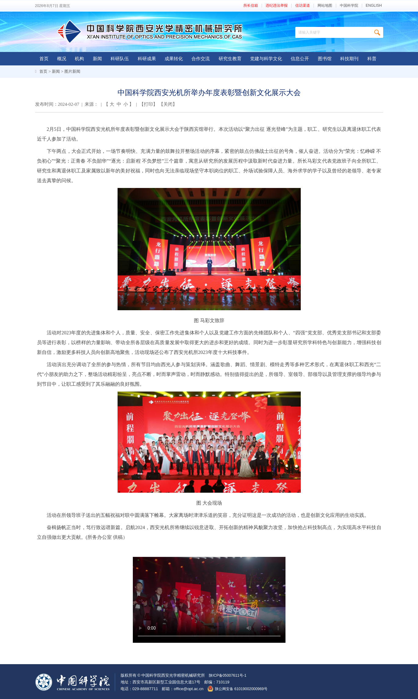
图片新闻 (72, 71)
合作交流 (200, 58)
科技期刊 (349, 58)
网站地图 (325, 6)
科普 (371, 58)
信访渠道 (302, 6)
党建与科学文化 (266, 58)
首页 (44, 58)
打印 (148, 104)
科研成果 (147, 58)
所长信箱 (250, 6)
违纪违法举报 (277, 6)
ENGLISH (374, 6)
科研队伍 (120, 58)
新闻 (97, 58)
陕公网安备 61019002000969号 (243, 688)
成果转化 (174, 58)
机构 (79, 58)
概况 (61, 58)
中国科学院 (349, 6)
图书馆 (325, 58)
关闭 (168, 104)
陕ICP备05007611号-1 (229, 675)
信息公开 (300, 58)
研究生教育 (230, 58)
